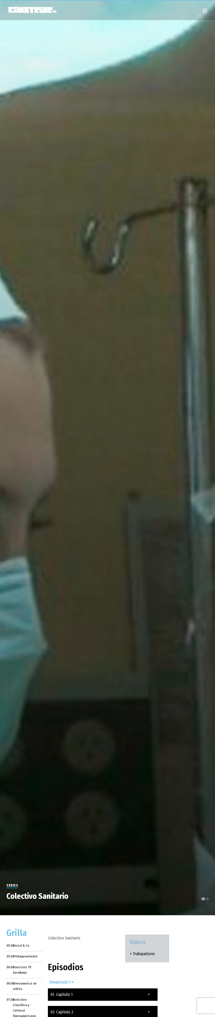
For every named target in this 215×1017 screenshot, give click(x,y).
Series (12, 885)
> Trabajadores (142, 953)
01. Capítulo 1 (100, 994)
